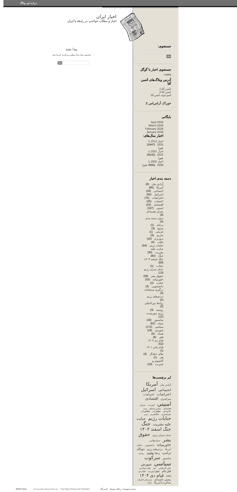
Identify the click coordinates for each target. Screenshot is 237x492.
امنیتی (159, 208)
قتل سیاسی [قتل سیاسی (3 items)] (145, 468)
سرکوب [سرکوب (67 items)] (152, 457)
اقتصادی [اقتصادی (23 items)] (151, 398)
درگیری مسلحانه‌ (153, 289)
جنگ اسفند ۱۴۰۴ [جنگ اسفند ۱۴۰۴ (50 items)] (155, 429)
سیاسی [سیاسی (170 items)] (162, 463)
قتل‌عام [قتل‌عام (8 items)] (166, 471)
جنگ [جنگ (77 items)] (145, 423)
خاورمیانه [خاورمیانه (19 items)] (164, 445)
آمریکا (159, 187)
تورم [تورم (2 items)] (146, 414)
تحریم (160, 235)
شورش (159, 330)
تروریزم (158, 238)
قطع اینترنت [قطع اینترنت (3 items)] (154, 471)
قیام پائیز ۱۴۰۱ (155, 347)
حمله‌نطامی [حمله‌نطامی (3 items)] (154, 440)
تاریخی (159, 231)
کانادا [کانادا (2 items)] (149, 483)
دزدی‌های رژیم (155, 296)
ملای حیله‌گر (156, 353)
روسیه (159, 309)
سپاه (160, 323)
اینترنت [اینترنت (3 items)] (151, 405)
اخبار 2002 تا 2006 (155, 163)
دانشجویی (157, 286)
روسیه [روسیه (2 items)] (141, 453)
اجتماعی (158, 191)
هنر (161, 357)
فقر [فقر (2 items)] (154, 468)
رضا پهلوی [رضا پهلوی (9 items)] (153, 453)
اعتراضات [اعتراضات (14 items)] (164, 394)
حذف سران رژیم (153, 269)
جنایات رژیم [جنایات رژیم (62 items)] (159, 418)
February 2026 (154, 128)
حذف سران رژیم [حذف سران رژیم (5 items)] (162, 435)
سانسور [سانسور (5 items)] (167, 458)
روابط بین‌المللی (153, 303)
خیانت (159, 282)
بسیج (160, 228)
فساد (160, 333)
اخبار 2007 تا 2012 (155, 153)
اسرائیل (158, 194)
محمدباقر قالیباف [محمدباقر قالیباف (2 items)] (145, 480)
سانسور (158, 320)
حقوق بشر (157, 276)
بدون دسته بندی (154, 218)
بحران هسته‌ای (155, 211)
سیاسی (159, 326)
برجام (160, 224)
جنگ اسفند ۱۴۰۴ (153, 259)
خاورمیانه (158, 279)
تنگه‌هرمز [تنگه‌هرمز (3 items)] (154, 414)
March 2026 (156, 125)
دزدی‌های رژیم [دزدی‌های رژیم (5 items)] (155, 449)
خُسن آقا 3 (165, 91)
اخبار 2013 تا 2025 (155, 143)
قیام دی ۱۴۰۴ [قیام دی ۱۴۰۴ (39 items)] (151, 475)
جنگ (160, 255)
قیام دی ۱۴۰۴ (155, 340)
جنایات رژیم (156, 245)
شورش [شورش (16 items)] (146, 464)
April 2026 (157, 122)
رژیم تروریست (154, 313)
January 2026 (155, 132)
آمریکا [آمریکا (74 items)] (152, 384)
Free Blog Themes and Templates (75, 489)
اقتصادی (158, 204)
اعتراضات (157, 197)
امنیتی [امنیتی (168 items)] (164, 404)
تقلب (160, 242)
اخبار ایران (106, 16)
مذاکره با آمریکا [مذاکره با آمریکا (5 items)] (162, 482)
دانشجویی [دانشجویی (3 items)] (149, 445)
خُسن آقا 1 (165, 88)
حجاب (159, 265)
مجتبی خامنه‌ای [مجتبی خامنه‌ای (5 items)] (162, 479)
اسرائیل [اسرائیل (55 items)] (148, 389)
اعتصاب (158, 201)
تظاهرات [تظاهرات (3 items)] (156, 411)
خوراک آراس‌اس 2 (158, 103)
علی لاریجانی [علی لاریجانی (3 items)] (164, 468)
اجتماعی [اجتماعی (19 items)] (164, 390)
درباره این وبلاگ (28, 3)
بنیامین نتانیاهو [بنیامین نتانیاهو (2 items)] (155, 408)
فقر (161, 337)
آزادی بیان (157, 184)
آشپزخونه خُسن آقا (161, 95)
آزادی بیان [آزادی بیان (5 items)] (165, 384)
